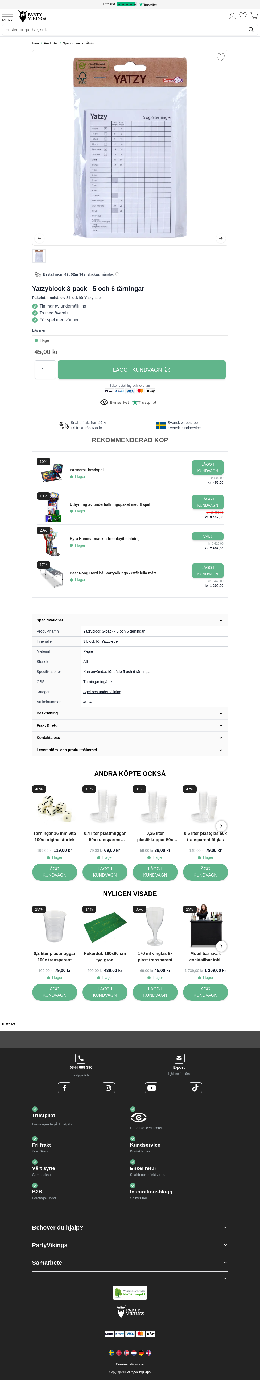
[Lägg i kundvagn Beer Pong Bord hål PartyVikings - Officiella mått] (208, 570)
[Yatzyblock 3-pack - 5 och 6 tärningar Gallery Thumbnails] (39, 256)
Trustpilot (7, 1024)
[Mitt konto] (232, 16)
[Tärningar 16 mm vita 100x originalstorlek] (54, 872)
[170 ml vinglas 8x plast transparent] (155, 992)
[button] (130, 1227)
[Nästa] (221, 238)
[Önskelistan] (243, 15)
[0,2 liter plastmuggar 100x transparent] (54, 992)
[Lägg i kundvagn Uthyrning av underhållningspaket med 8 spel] (208, 502)
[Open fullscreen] (130, 147)
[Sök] (251, 29)
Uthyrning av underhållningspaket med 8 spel (110, 504)
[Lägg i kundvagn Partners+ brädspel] (208, 467)
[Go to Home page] (31, 16)
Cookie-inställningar (130, 1364)
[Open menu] (7, 16)
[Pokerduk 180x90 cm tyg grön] (104, 992)
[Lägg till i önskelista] (220, 57)
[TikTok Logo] (195, 1087)
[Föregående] (39, 238)
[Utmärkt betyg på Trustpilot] (130, 4)
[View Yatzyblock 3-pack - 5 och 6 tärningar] (39, 256)
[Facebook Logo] (64, 1087)
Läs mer (39, 330)
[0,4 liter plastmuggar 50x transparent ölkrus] (104, 872)
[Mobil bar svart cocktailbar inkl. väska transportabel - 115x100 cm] (205, 992)
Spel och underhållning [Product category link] (102, 692)
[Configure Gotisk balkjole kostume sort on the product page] (208, 536)
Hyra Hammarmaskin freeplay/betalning (105, 539)
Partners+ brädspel (87, 470)
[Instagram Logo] (108, 1087)
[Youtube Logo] (151, 1087)
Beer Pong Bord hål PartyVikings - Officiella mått (113, 573)
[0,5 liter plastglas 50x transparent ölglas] (205, 872)
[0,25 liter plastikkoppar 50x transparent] (155, 872)
